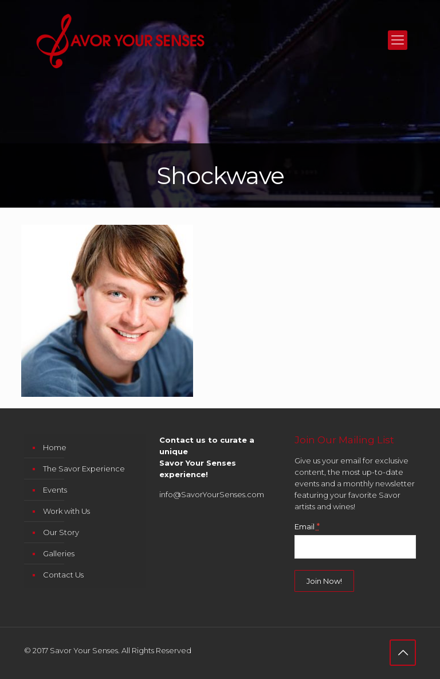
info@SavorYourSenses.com (211, 494)
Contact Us (63, 574)
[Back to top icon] (403, 652)
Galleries (58, 553)
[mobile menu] (397, 40)
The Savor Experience (84, 468)
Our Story (61, 532)
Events (55, 489)
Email (307, 526)
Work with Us (66, 511)
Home (54, 447)
